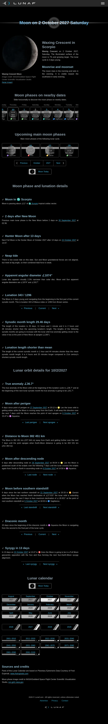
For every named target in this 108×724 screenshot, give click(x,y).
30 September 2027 (67, 220)
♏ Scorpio (33, 204)
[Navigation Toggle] (54, 3)
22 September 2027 (49, 493)
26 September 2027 (40, 463)
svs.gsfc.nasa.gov (15, 682)
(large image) (7, 82)
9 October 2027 (69, 413)
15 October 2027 (69, 240)
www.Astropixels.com (19, 674)
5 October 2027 (31, 501)
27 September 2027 (38, 408)
